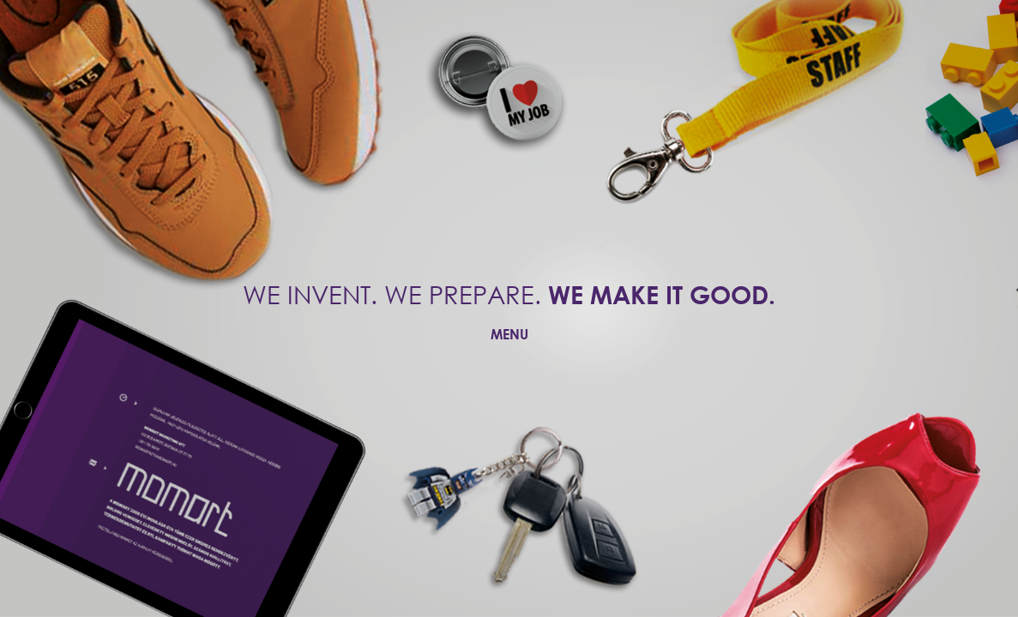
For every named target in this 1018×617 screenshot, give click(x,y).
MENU (509, 334)
